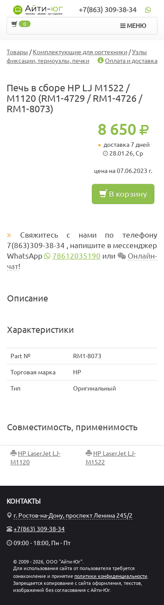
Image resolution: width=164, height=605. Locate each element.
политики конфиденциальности (110, 576)
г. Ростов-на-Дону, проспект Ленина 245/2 (73, 515)
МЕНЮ (133, 25)
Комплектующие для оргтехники (80, 51)
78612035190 (76, 256)
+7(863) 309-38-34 (107, 10)
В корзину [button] (123, 193)
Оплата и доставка (131, 60)
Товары (17, 51)
